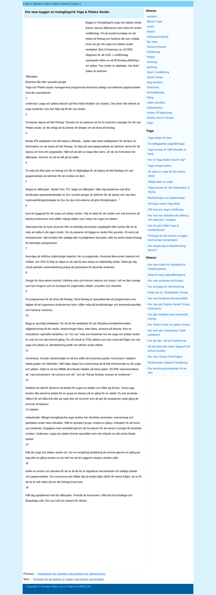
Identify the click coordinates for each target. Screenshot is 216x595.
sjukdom (38, 3)
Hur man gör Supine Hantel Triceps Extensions (169, 306)
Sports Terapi (155, 77)
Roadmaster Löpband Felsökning (168, 362)
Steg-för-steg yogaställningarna (166, 274)
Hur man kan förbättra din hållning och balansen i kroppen (168, 217)
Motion (151, 31)
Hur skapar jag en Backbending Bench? (166, 248)
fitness (75, 3)
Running (152, 62)
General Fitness (156, 46)
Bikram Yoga (154, 21)
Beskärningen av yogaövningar (166, 197)
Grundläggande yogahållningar (166, 143)
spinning (152, 67)
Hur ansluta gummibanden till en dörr (167, 370)
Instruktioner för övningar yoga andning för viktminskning (71, 573)
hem (28, 3)
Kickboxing (153, 51)
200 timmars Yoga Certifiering (165, 209)
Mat (47, 3)
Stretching (153, 87)
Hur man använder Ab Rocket (165, 280)
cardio (150, 26)
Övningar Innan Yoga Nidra (164, 203)
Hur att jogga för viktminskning (166, 286)
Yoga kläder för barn (160, 137)
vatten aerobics (156, 102)
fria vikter (152, 41)
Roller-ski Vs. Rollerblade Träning (168, 292)
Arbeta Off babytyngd (159, 112)
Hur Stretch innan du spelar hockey (169, 324)
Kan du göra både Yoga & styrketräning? (163, 227)
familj (65, 3)
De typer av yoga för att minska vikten (166, 173)
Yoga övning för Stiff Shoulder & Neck (167, 151)
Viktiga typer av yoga (160, 181)
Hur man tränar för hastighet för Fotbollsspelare (166, 266)
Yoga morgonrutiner (159, 165)
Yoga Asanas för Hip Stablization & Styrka (169, 189)
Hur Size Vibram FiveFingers (165, 356)
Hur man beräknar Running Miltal (167, 298)
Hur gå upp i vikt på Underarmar (167, 340)
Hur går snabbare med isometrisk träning (168, 316)
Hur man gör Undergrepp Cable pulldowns (167, 332)
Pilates (151, 57)
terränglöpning (155, 92)
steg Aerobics (155, 82)
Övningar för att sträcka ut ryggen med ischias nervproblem (69, 579)
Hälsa (55, 3)
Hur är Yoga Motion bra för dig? (166, 159)
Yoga (150, 122)
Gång (150, 97)
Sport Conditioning (158, 72)
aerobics (152, 16)
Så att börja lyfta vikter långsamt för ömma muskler (169, 348)
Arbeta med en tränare (160, 117)
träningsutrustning (157, 36)
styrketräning (154, 107)
